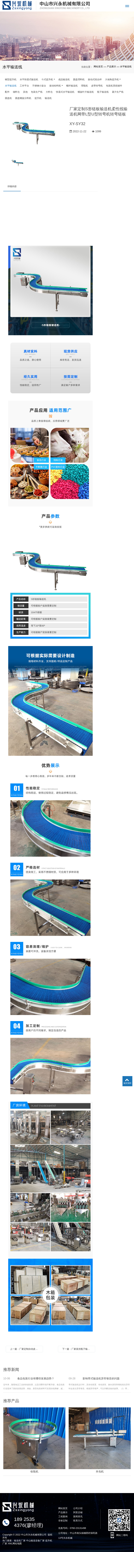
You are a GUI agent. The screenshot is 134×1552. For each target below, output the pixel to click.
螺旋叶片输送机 (86, 92)
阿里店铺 (77, 1512)
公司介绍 (77, 1508)
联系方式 (77, 1520)
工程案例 (62, 1516)
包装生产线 (36, 92)
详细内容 (12, 186)
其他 (25, 92)
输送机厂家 (20, 1540)
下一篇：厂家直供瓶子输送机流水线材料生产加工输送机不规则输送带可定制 (77, 1349)
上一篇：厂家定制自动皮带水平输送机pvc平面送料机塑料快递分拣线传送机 (25, 1349)
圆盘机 (8, 98)
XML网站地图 (15, 1543)
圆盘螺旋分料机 (23, 98)
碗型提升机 (10, 79)
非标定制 (62, 1520)
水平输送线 (126, 66)
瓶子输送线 (103, 92)
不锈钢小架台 (39, 85)
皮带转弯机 (97, 85)
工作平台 (24, 85)
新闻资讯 (77, 1516)
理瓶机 (84, 85)
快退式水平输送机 (65, 92)
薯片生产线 (117, 92)
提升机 (38, 98)
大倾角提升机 (112, 79)
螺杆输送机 (72, 85)
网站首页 (98, 66)
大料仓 (49, 92)
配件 (7, 92)
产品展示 (111, 66)
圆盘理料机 (79, 79)
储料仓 (16, 92)
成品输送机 (64, 79)
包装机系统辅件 (114, 85)
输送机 (48, 98)
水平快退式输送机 (29, 79)
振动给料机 (55, 85)
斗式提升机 (47, 79)
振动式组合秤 (95, 79)
